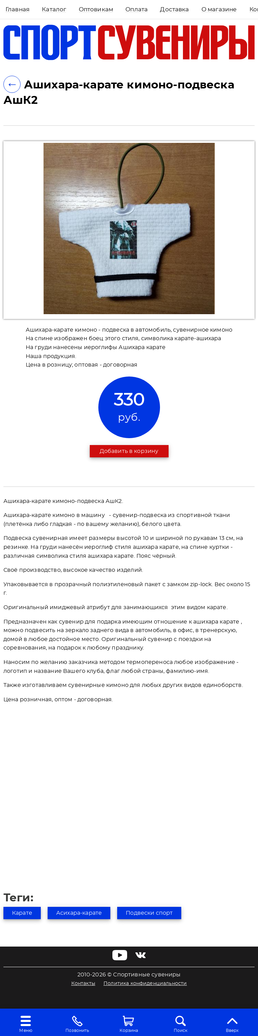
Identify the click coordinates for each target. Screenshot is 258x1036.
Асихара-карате (79, 913)
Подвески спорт (149, 913)
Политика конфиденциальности (145, 983)
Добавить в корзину (129, 451)
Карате (22, 913)
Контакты (83, 983)
